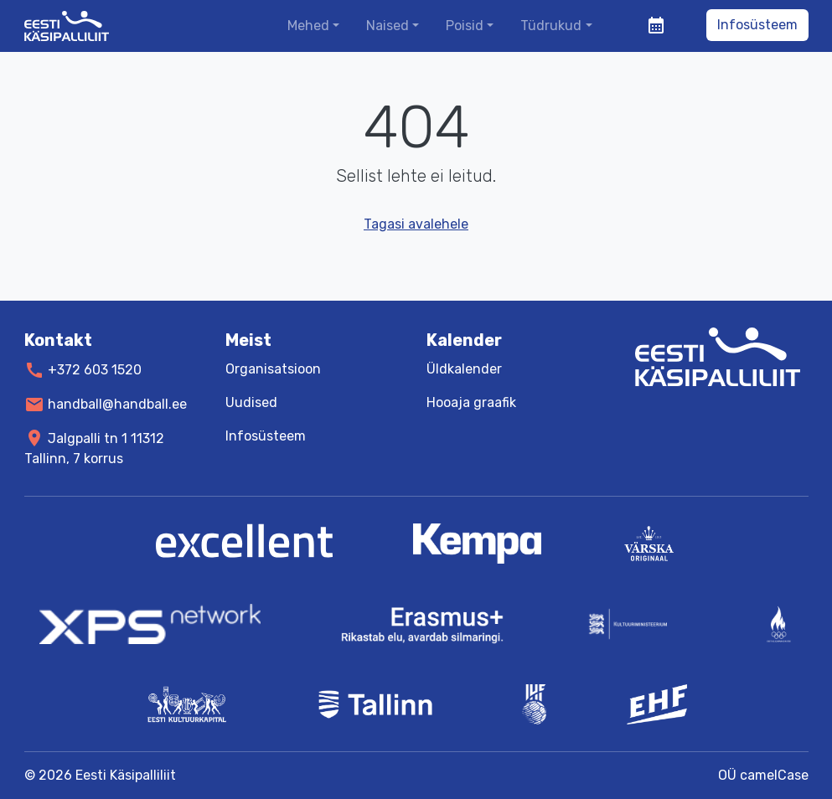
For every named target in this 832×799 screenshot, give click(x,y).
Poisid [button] (464, 26)
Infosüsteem (757, 25)
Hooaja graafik (471, 402)
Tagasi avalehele (416, 224)
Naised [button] (387, 26)
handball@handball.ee (117, 404)
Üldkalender (464, 369)
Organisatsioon (273, 369)
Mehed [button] (308, 26)
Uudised (251, 402)
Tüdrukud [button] (550, 26)
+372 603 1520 (95, 370)
